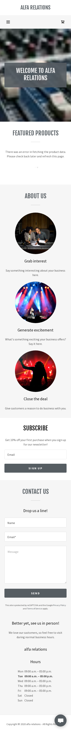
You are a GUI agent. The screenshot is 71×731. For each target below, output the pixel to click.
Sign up (35, 468)
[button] (8, 22)
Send (35, 593)
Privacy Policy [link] (59, 605)
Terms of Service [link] (34, 608)
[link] (35, 7)
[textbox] (35, 454)
